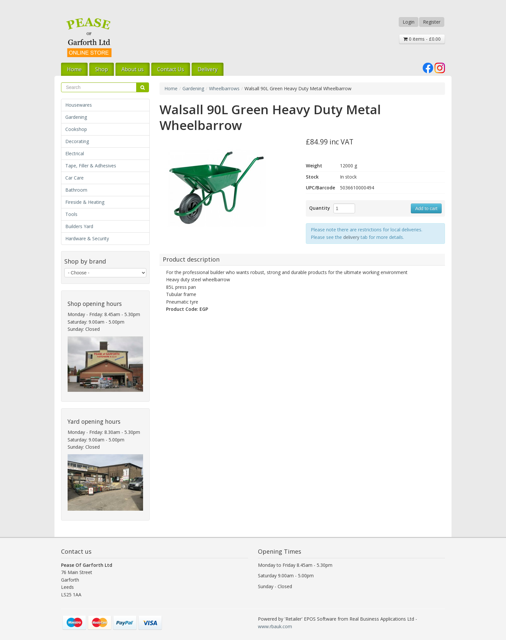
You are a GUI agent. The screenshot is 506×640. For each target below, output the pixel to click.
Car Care (74, 178)
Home (74, 69)
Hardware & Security (87, 238)
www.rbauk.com (275, 626)
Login (408, 22)
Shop (101, 69)
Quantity (319, 208)
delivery (351, 237)
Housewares (78, 105)
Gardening (76, 117)
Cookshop (76, 129)
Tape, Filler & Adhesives (90, 165)
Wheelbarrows (224, 88)
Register (431, 22)
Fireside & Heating (84, 202)
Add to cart (426, 208)
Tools (71, 214)
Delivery (208, 69)
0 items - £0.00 (422, 39)
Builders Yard (79, 226)
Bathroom (76, 190)
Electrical (74, 153)
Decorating (77, 141)
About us (132, 69)
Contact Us (170, 69)
